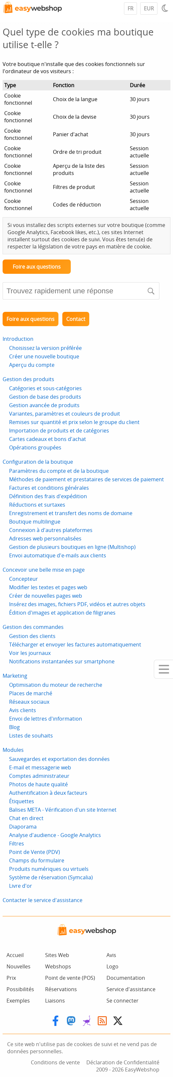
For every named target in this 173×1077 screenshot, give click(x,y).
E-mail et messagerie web (40, 767)
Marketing (15, 675)
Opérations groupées (35, 447)
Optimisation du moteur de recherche (55, 684)
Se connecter (122, 1000)
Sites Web (57, 955)
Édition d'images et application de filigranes (62, 612)
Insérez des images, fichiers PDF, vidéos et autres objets (77, 604)
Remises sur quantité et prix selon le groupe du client (74, 422)
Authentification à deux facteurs (48, 792)
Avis (111, 955)
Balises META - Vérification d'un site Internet (63, 809)
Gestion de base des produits (45, 396)
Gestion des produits (28, 379)
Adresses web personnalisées (45, 538)
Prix (11, 977)
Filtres (16, 843)
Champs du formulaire (36, 860)
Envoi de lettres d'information (45, 718)
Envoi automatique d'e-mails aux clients (57, 555)
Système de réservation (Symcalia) (51, 877)
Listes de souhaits (31, 735)
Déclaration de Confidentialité (122, 1062)
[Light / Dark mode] (166, 8)
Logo (112, 966)
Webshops (58, 966)
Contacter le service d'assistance (42, 900)
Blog (14, 727)
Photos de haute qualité (38, 784)
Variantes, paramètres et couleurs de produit (64, 413)
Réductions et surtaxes (37, 504)
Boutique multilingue (34, 521)
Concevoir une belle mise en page (44, 569)
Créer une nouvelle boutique (44, 356)
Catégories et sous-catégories (45, 388)
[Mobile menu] (163, 669)
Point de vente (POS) (70, 977)
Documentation (125, 977)
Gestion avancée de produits (44, 405)
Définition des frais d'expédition (48, 496)
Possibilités (20, 989)
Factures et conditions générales (49, 487)
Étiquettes (21, 801)
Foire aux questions (37, 266)
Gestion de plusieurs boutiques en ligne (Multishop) (72, 547)
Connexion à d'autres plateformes (51, 530)
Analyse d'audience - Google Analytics (55, 835)
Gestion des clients (32, 636)
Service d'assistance (130, 989)
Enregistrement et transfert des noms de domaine (70, 513)
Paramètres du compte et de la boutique (59, 470)
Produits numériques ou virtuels (49, 868)
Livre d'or (20, 885)
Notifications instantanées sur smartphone (62, 661)
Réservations (61, 989)
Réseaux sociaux (29, 701)
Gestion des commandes (33, 627)
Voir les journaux (30, 653)
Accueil (15, 955)
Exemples (18, 1000)
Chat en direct (26, 818)
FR (130, 8)
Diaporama (23, 826)
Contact (75, 319)
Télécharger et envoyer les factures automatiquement (75, 644)
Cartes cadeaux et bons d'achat (47, 439)
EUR (149, 8)
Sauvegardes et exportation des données (59, 759)
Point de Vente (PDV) (34, 852)
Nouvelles (18, 966)
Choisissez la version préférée (45, 348)
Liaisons (55, 1000)
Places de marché (30, 693)
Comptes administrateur (39, 775)
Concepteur (23, 578)
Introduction (18, 338)
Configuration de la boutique (38, 461)
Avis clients (22, 710)
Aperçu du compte (32, 364)
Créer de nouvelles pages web (45, 595)
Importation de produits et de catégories (59, 430)
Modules (13, 749)
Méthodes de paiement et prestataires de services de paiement (86, 479)
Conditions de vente (55, 1062)
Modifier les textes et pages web (48, 587)
